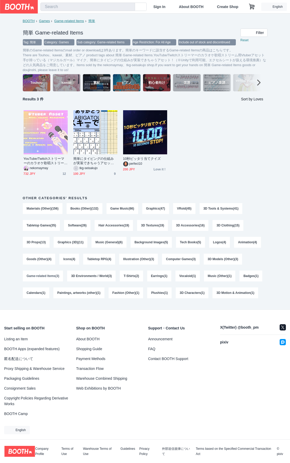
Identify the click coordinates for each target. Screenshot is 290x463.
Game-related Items (69, 21)
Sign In (159, 7)
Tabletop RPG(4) (99, 260)
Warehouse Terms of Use (97, 451)
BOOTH (29, 21)
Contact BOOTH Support (168, 359)
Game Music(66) (122, 209)
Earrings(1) (159, 277)
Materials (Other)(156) (43, 209)
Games (44, 21)
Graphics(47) (155, 209)
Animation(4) (247, 243)
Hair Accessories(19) (113, 226)
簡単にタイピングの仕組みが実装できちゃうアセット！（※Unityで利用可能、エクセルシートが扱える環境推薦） (94, 161)
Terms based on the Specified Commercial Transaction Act (233, 451)
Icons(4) (69, 260)
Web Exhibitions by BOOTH (98, 388)
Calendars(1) (36, 294)
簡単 (91, 21)
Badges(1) (251, 277)
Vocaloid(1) (187, 277)
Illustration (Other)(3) (138, 260)
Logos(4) (219, 243)
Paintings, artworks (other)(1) (79, 294)
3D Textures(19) (152, 226)
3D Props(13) (36, 243)
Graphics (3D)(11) (71, 243)
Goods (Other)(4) (39, 260)
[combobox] (87, 7)
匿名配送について (18, 359)
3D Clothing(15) (228, 226)
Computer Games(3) (181, 260)
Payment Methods (90, 359)
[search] (130, 7)
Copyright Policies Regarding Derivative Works (36, 401)
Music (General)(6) (109, 243)
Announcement (160, 339)
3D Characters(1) (192, 294)
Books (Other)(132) (84, 209)
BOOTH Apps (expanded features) (32, 349)
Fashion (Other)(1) (125, 294)
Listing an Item (16, 339)
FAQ (151, 349)
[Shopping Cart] (252, 6)
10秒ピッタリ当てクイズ (142, 159)
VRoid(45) (184, 209)
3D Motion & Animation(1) (235, 294)
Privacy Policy (144, 451)
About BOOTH (191, 7)
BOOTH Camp (16, 414)
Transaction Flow (90, 369)
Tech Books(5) (190, 243)
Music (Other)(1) (220, 277)
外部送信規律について (176, 451)
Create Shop (227, 7)
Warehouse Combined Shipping (101, 378)
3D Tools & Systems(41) (221, 209)
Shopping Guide (89, 349)
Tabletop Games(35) (41, 226)
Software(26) (77, 226)
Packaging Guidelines (21, 378)
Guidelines (128, 449)
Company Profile (41, 451)
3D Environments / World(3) (91, 277)
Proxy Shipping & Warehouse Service (34, 369)
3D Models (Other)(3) (223, 260)
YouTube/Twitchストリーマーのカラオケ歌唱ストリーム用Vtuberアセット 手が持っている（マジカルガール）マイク (44, 161)
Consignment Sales (20, 388)
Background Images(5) (151, 243)
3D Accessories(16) (190, 226)
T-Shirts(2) (131, 277)
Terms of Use (67, 451)
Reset (245, 40)
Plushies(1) (159, 294)
